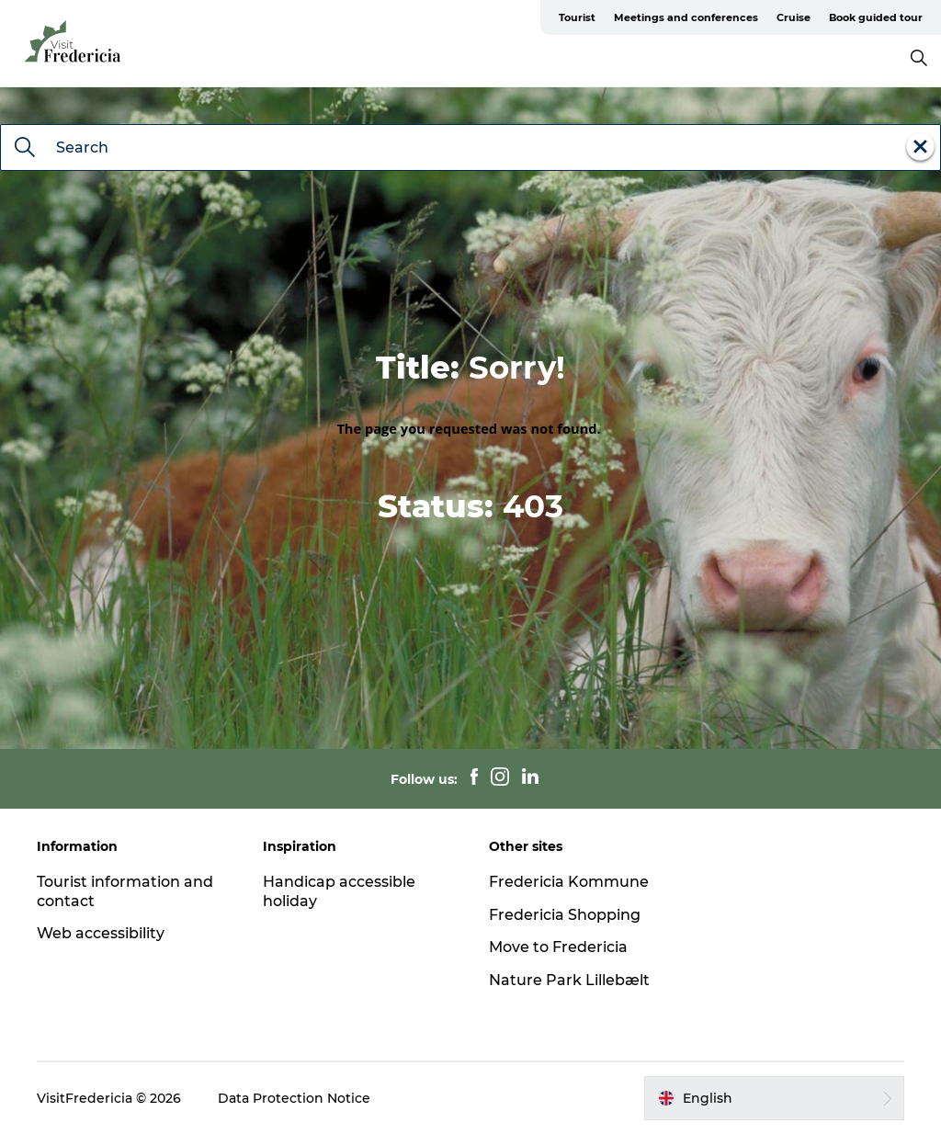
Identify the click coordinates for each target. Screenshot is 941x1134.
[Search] (25, 149)
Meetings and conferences (686, 17)
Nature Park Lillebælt (569, 980)
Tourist (577, 17)
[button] (774, 1098)
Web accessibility (100, 933)
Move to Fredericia (558, 947)
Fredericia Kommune (569, 881)
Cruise (794, 17)
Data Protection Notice (294, 1098)
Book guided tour (876, 17)
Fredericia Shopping (565, 915)
